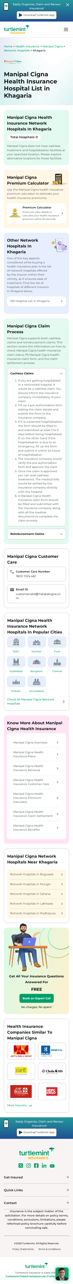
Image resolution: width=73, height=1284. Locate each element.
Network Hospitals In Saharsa (36, 894)
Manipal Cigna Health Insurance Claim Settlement (35, 814)
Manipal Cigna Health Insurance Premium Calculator (35, 798)
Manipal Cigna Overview (35, 742)
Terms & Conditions (49, 1249)
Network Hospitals (17, 50)
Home (8, 46)
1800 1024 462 (26, 576)
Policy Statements (23, 1249)
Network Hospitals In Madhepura (36, 913)
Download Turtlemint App (37, 15)
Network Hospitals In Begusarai (36, 874)
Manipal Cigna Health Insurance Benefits (35, 827)
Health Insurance (28, 46)
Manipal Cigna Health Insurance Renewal (35, 768)
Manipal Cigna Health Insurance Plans (35, 754)
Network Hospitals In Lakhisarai (36, 903)
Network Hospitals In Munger (36, 884)
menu (66, 29)
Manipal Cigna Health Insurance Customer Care (35, 782)
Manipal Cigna (53, 46)
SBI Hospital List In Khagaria (36, 301)
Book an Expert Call (37, 998)
